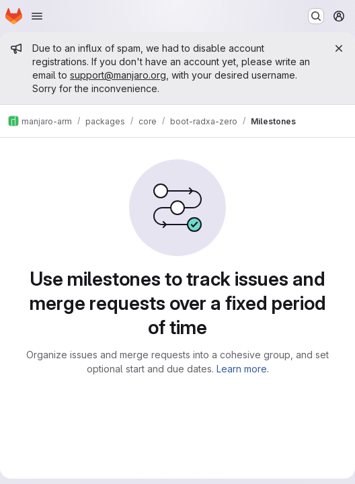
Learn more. (242, 368)
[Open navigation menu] (37, 16)
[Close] (339, 48)
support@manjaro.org (118, 75)
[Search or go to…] (316, 16)
